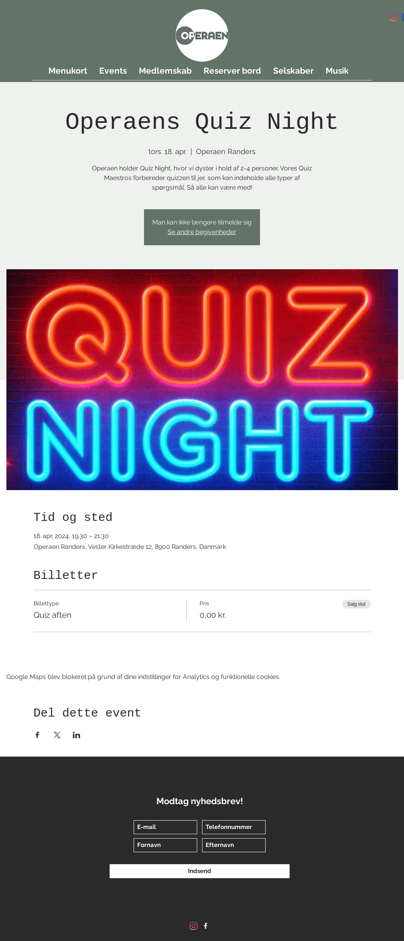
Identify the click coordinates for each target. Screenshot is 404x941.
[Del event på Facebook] (37, 735)
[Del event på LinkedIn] (76, 735)
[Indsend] (200, 871)
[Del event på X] (57, 735)
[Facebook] (206, 926)
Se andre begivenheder (202, 232)
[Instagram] (394, 17)
